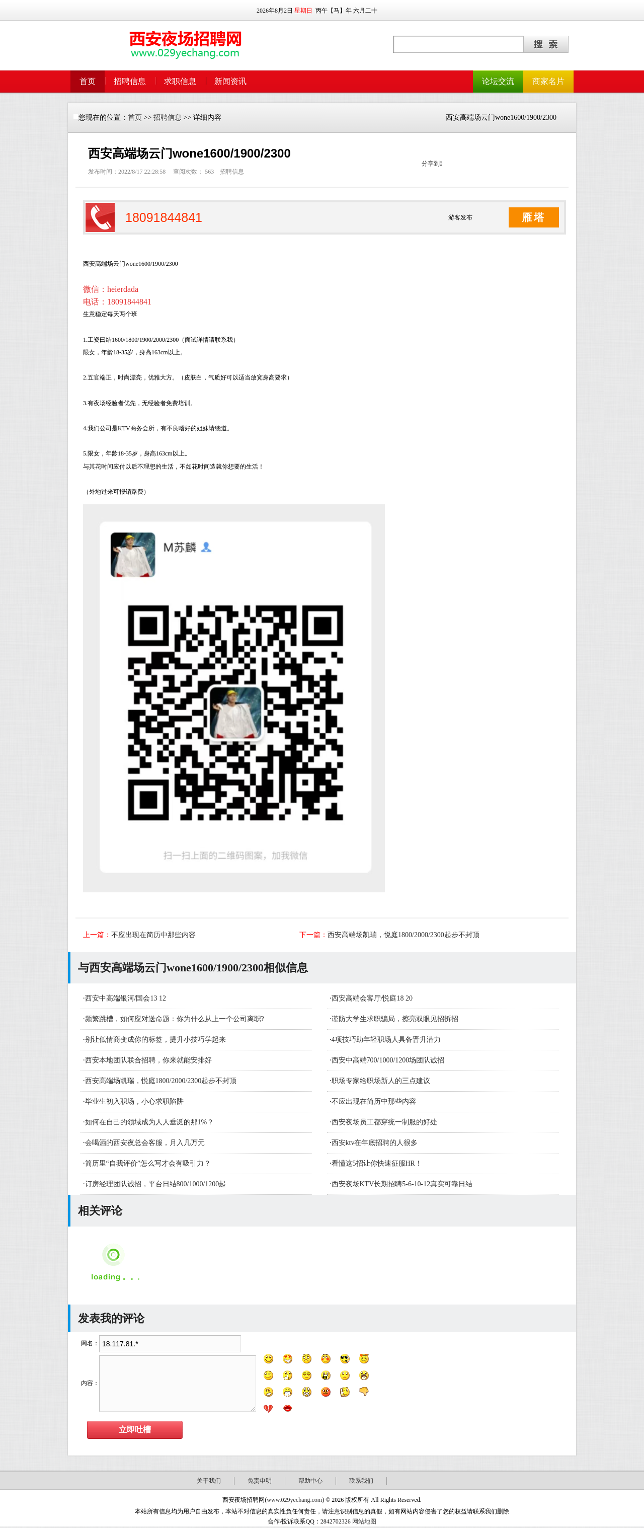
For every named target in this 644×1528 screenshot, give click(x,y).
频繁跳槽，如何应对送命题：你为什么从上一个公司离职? (174, 1019)
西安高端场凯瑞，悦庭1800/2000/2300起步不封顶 (403, 935)
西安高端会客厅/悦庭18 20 (372, 998)
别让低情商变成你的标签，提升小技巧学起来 (155, 1039)
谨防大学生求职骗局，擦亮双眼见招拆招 (395, 1019)
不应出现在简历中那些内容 (153, 935)
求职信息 (180, 81)
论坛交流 (498, 81)
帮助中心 (310, 1480)
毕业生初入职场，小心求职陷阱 (134, 1101)
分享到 (431, 163)
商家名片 (548, 81)
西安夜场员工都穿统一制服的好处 (384, 1122)
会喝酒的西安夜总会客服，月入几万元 (145, 1143)
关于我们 (209, 1480)
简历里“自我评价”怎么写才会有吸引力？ (148, 1163)
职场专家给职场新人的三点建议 (381, 1081)
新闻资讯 (230, 81)
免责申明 (260, 1480)
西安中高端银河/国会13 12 (125, 998)
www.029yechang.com (294, 1499)
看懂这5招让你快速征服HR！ (377, 1163)
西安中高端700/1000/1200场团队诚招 (388, 1060)
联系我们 (361, 1480)
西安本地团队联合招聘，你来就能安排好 (148, 1060)
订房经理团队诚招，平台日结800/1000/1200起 (155, 1184)
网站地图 (364, 1521)
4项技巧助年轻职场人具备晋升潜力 (386, 1039)
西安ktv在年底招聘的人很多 (375, 1143)
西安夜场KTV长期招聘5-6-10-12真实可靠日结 (402, 1184)
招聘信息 (130, 81)
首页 (87, 81)
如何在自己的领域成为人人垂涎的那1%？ (149, 1122)
